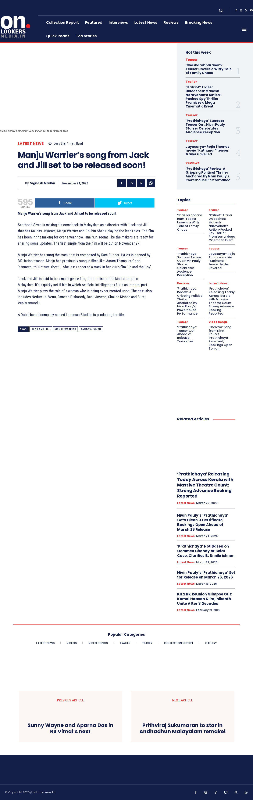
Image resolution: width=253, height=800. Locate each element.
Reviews (192, 163)
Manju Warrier (65, 329)
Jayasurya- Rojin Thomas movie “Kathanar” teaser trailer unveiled (207, 150)
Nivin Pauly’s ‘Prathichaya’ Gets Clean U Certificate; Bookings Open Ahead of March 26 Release (202, 522)
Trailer (191, 81)
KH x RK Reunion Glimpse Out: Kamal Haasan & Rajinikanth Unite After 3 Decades (204, 599)
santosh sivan (91, 329)
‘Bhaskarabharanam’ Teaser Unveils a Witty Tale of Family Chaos (209, 69)
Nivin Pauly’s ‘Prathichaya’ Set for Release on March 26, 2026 (206, 575)
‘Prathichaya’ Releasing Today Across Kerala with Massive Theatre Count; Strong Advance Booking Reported (222, 301)
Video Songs (218, 322)
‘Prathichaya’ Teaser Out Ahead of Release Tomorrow (187, 334)
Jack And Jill (40, 329)
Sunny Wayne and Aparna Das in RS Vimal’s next (70, 728)
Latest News (31, 143)
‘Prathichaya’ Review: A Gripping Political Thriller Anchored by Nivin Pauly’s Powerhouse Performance (208, 174)
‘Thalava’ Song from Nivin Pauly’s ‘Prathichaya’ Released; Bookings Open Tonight (220, 338)
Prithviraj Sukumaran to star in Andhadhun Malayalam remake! (182, 728)
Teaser (192, 59)
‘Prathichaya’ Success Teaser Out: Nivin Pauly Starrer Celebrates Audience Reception (205, 126)
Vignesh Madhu (42, 183)
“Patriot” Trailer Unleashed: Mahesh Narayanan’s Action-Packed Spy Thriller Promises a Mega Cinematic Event (204, 97)
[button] (221, 10)
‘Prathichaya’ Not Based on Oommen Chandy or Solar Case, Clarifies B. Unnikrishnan (206, 551)
